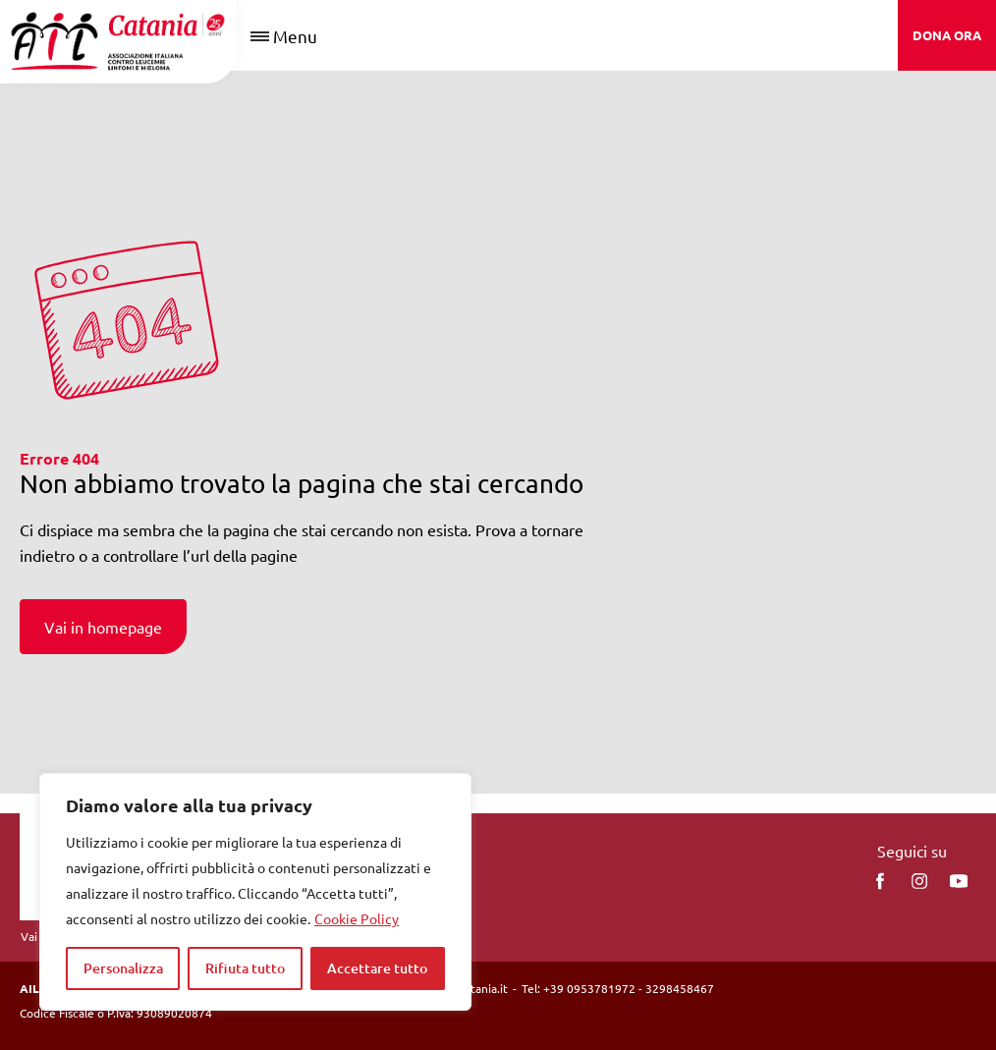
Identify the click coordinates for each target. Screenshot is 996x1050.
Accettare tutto (377, 968)
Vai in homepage (103, 626)
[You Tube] (958, 881)
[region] (255, 892)
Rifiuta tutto (245, 968)
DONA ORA (947, 35)
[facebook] (880, 881)
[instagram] (919, 881)
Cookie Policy (356, 918)
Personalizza (123, 968)
